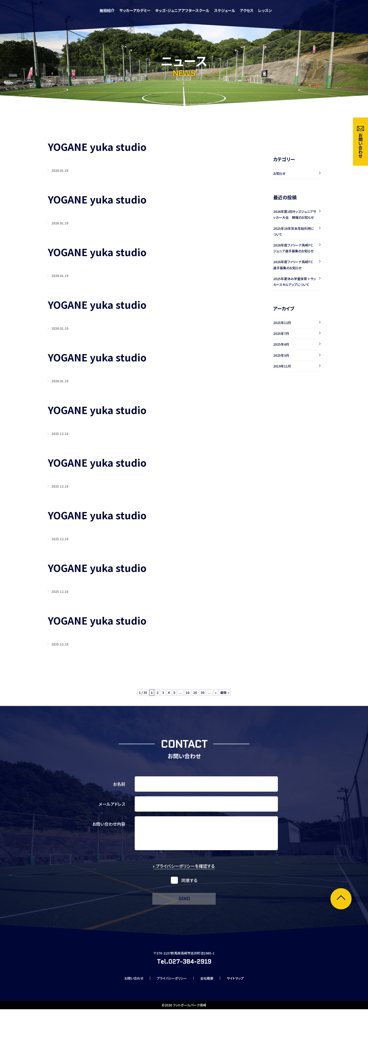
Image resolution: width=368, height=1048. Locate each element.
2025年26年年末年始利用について (293, 231)
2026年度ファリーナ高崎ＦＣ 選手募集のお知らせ (294, 264)
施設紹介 (171, 10)
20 (195, 698)
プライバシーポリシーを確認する (184, 878)
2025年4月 (281, 344)
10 (187, 698)
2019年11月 (282, 366)
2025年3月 (281, 355)
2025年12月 (282, 322)
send (184, 912)
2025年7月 (281, 333)
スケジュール (288, 10)
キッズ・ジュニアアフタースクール (246, 10)
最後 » (227, 698)
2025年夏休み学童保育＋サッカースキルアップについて (294, 281)
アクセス (311, 10)
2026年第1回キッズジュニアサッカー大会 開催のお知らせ (294, 214)
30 (203, 698)
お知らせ (279, 173)
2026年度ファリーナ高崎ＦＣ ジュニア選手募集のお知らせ (294, 248)
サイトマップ (243, 1016)
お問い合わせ (127, 1016)
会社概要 (210, 1016)
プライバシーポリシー (170, 1016)
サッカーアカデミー (199, 10)
